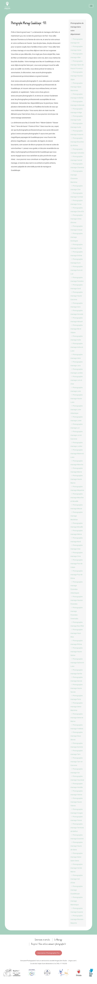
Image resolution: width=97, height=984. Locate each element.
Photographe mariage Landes (77, 371)
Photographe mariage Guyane (77, 910)
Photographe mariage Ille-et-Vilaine (77, 329)
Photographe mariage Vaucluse (77, 778)
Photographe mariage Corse (77, 202)
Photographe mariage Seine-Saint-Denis (77, 857)
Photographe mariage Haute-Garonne (77, 296)
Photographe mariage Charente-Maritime (77, 176)
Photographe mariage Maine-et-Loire (77, 453)
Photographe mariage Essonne (77, 837)
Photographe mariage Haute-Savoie (77, 688)
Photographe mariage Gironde (77, 312)
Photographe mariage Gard (77, 287)
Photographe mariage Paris (77, 697)
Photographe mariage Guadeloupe (77, 890)
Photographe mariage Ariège (77, 111)
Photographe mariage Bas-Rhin (77, 624)
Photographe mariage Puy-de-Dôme (77, 574)
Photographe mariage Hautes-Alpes (77, 76)
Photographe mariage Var (77, 771)
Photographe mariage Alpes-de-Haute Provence (77, 65)
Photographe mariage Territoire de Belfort (77, 827)
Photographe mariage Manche (77, 463)
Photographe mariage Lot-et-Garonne (77, 435)
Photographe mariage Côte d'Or (77, 210)
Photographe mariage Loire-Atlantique (77, 409)
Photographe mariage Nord (77, 540)
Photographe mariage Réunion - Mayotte (77, 919)
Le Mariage (58, 940)
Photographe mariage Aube (77, 118)
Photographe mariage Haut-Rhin (77, 633)
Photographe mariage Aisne (77, 48)
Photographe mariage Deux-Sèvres (77, 736)
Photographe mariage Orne (77, 554)
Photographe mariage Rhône (77, 642)
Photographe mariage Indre (77, 338)
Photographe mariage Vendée (77, 785)
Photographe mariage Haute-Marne (77, 479)
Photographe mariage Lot (77, 426)
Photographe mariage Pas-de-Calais (77, 563)
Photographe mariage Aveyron (77, 133)
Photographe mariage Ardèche (77, 96)
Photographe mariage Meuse (77, 507)
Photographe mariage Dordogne (77, 237)
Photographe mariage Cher (77, 188)
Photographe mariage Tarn (77, 752)
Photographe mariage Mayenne (77, 488)
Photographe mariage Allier (77, 56)
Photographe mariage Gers (77, 305)
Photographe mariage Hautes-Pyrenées (77, 600)
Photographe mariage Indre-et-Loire (77, 347)
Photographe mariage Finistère (77, 279)
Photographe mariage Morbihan (77, 516)
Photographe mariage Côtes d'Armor (77, 219)
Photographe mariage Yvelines (77, 727)
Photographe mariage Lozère (77, 444)
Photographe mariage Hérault (77, 320)
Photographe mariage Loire (77, 389)
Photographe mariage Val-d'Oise (77, 879)
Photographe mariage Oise (77, 547)
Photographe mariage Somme (77, 745)
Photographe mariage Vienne (77, 793)
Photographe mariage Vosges (77, 811)
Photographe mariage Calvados (77, 151)
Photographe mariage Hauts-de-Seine (77, 846)
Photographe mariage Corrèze (77, 195)
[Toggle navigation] (91, 5)
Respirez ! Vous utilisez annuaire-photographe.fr (48, 944)
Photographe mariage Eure (77, 261)
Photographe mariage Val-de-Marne (77, 868)
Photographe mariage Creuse (77, 228)
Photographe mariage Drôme (77, 254)
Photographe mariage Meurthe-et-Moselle (77, 497)
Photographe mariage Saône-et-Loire (77, 662)
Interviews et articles (42, 940)
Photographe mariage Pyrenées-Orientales (77, 613)
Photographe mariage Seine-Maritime (77, 706)
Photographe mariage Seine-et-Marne (77, 717)
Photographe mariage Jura (77, 364)
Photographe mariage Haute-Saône (77, 651)
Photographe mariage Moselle (77, 525)
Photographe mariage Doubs (77, 246)
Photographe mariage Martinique (77, 901)
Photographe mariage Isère (77, 356)
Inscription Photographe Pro (48, 953)
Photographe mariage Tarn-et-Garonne (77, 761)
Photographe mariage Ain (77, 41)
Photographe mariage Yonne (77, 818)
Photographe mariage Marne (77, 470)
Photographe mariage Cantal (77, 158)
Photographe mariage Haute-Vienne (77, 802)
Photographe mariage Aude (77, 125)
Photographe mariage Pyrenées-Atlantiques (77, 587)
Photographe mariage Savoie (77, 679)
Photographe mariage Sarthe (77, 672)
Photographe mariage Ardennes (77, 103)
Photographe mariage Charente (77, 166)
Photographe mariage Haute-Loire (77, 398)
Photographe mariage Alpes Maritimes (77, 87)
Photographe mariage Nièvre (77, 532)
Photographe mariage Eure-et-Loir (77, 270)
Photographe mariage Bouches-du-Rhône (77, 142)
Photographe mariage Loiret (77, 419)
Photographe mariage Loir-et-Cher (77, 380)
